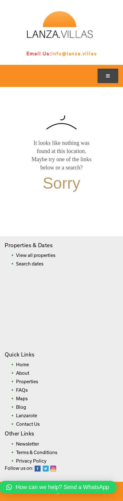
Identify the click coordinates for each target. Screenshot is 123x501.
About (22, 373)
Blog (21, 407)
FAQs (22, 390)
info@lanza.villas (74, 53)
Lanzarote (26, 415)
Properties (27, 381)
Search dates (29, 263)
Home (22, 364)
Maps (22, 398)
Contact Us (28, 424)
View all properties (35, 255)
